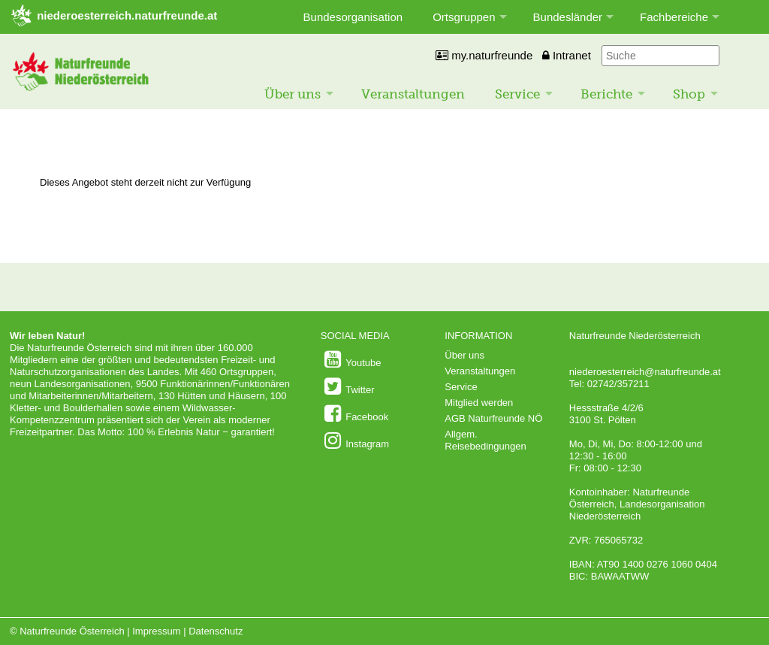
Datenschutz (215, 631)
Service (517, 93)
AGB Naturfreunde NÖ (493, 418)
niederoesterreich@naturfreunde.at (645, 371)
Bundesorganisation (353, 17)
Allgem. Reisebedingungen (485, 440)
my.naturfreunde (484, 55)
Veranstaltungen (413, 93)
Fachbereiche (674, 17)
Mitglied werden (479, 402)
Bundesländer (568, 17)
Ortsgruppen (464, 17)
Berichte (606, 93)
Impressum (156, 631)
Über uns (292, 93)
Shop (689, 93)
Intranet (566, 55)
